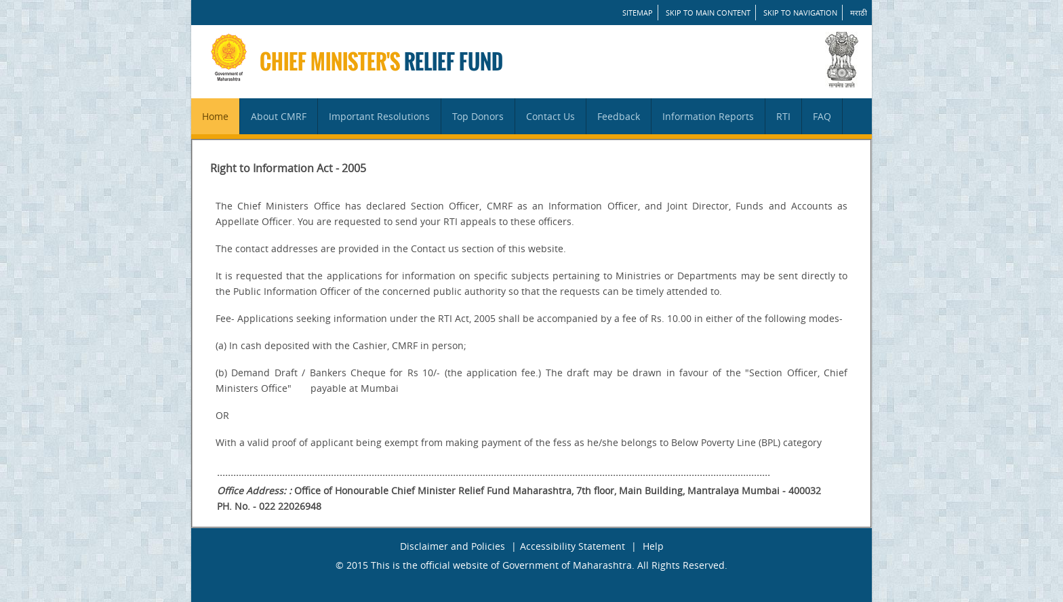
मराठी (858, 12)
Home (215, 116)
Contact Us (550, 116)
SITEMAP (637, 12)
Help (653, 546)
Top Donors (478, 116)
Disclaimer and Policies (452, 546)
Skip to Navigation (800, 12)
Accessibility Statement (572, 546)
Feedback (618, 116)
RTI (783, 116)
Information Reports (708, 116)
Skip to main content (708, 12)
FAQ (822, 116)
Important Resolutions (379, 116)
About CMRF (278, 116)
